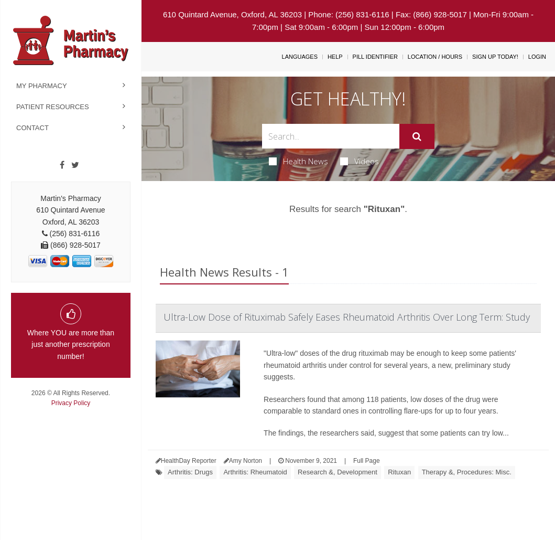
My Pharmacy (41, 86)
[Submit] (416, 136)
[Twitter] (75, 165)
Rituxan (399, 472)
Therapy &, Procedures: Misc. (467, 472)
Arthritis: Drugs (190, 472)
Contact (32, 128)
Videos (359, 161)
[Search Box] (331, 136)
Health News (298, 161)
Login (537, 57)
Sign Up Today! (495, 57)
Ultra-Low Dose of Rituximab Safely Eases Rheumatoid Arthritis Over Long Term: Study (347, 317)
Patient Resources (52, 107)
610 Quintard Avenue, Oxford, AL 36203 (232, 14)
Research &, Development (337, 472)
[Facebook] (62, 165)
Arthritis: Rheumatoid (255, 472)
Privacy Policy (71, 403)
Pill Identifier (375, 57)
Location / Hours (435, 57)
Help (335, 57)
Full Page (366, 460)
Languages (300, 57)
